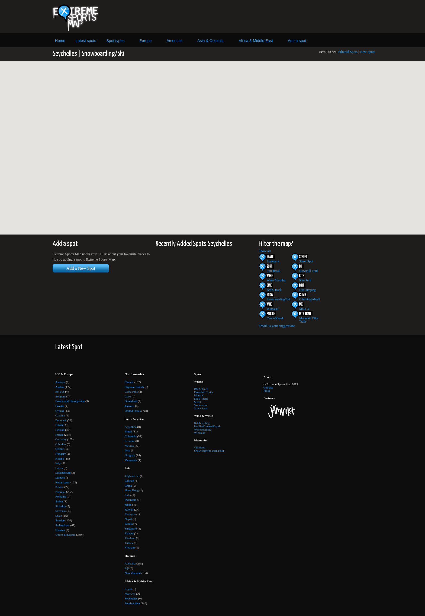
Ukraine (60, 530)
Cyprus (59, 410)
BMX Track (274, 289)
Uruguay (130, 455)
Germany (60, 439)
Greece (59, 448)
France (59, 434)
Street (197, 401)
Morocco (130, 593)
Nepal (128, 519)
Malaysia (130, 514)
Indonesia (130, 499)
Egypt (128, 589)
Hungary (60, 453)
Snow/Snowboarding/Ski (209, 450)
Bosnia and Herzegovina (70, 401)
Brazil (128, 431)
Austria (59, 387)
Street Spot (306, 261)
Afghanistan (132, 476)
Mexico (129, 445)
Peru (127, 450)
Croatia (59, 406)
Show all (265, 251)
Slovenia (60, 510)
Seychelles (131, 598)
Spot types (115, 41)
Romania (60, 496)
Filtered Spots (348, 52)
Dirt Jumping (307, 289)
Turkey (129, 542)
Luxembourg (63, 472)
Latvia (59, 468)
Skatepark (273, 261)
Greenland (131, 401)
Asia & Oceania (210, 41)
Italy (58, 463)
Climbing (199, 447)
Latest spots (86, 41)
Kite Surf (305, 280)
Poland (59, 487)
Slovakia (60, 506)
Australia (130, 563)
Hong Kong (132, 490)
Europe (145, 41)
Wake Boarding (276, 280)
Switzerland (62, 525)
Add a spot (297, 41)
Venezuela (131, 460)
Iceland (59, 458)
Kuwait (129, 509)
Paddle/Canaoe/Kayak (207, 426)
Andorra (60, 382)
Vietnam (130, 547)
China (128, 485)
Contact (268, 387)
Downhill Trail (308, 270)
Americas (174, 41)
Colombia (130, 436)
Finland (60, 429)
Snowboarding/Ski (278, 299)
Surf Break (273, 270)
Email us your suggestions (277, 326)
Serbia (59, 501)
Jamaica (129, 406)
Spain (58, 515)
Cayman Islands (134, 387)
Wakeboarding (202, 429)
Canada (129, 382)
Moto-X (304, 308)
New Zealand (133, 573)
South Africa (132, 603)
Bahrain (129, 480)
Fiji (127, 568)
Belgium (60, 396)
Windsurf (272, 308)
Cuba (128, 396)
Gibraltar (60, 444)
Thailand (130, 538)
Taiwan (129, 533)
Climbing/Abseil (309, 299)
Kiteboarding (202, 423)
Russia (129, 523)
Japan (128, 504)
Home (60, 41)
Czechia (60, 415)
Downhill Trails (203, 392)
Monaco (60, 477)
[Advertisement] (262, 16)
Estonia (59, 424)
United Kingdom (65, 534)
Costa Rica (131, 391)
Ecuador (130, 440)
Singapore (131, 528)
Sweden (60, 520)
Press (266, 390)
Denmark (60, 420)
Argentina (131, 426)
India (128, 495)
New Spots (367, 52)
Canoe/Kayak (275, 318)
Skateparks (200, 405)
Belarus (60, 391)
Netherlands (62, 482)
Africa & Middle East (256, 41)
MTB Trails (201, 398)
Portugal (60, 491)
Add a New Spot (80, 268)
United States (133, 410)
